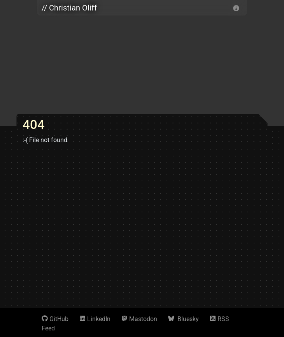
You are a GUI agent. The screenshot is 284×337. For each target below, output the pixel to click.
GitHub (55, 319)
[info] (236, 8)
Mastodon (139, 319)
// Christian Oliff (69, 7)
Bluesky (183, 319)
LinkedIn (94, 319)
